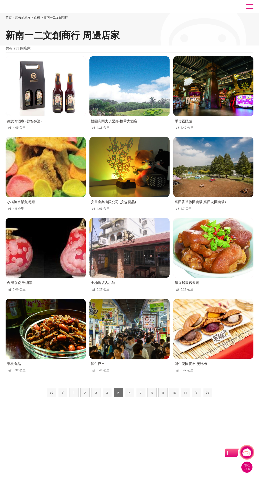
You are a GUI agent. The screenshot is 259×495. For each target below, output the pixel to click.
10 (174, 393)
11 (185, 393)
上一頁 (62, 392)
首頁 (9, 17)
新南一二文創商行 (56, 17)
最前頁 (51, 392)
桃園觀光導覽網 (23, 7)
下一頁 (196, 392)
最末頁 (207, 392)
